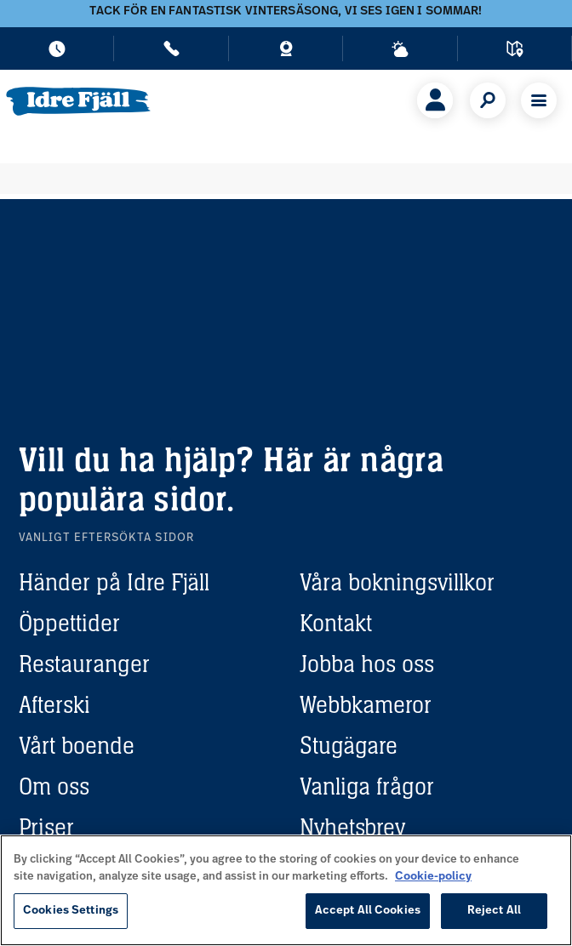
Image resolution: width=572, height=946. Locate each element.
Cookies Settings (70, 910)
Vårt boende (76, 745)
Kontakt (336, 622)
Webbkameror (366, 704)
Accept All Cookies (367, 910)
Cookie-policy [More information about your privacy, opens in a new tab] (433, 876)
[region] (286, 890)
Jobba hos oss (367, 663)
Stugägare (349, 745)
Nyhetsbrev (352, 827)
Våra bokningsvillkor (397, 582)
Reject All (494, 910)
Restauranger (84, 663)
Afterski (54, 704)
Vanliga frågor (367, 786)
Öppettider (69, 622)
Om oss (54, 786)
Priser (46, 827)
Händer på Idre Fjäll (114, 582)
